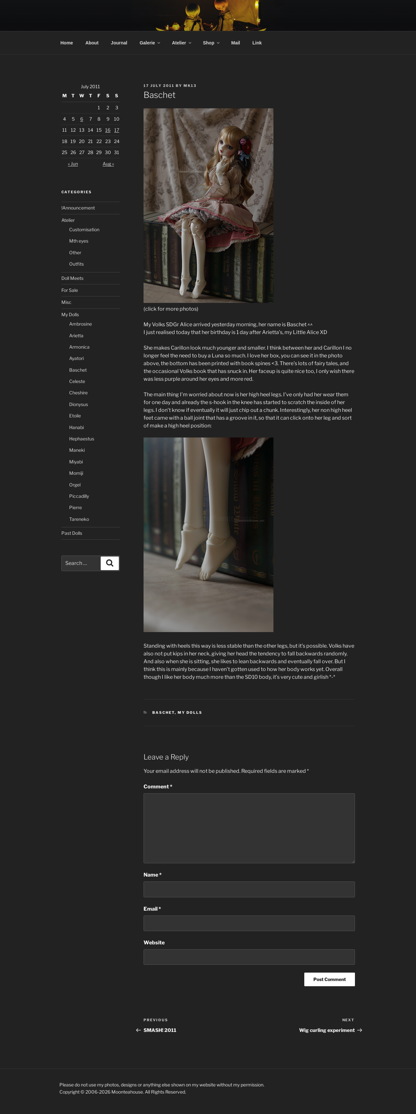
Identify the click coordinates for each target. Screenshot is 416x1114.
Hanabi (76, 427)
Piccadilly (79, 496)
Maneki (77, 450)
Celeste (77, 381)
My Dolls (190, 712)
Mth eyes (78, 241)
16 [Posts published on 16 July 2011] (107, 130)
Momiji (76, 473)
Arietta (76, 335)
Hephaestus (81, 438)
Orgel (75, 484)
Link (257, 42)
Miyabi (76, 461)
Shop (212, 42)
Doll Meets (72, 278)
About (91, 42)
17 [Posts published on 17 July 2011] (116, 130)
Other (75, 252)
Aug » (108, 163)
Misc (66, 302)
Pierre (75, 507)
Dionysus (78, 404)
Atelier (182, 42)
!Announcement (78, 207)
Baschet (163, 712)
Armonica (79, 347)
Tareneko (79, 519)
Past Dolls (71, 533)
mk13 (189, 85)
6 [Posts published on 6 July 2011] (81, 119)
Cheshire (78, 392)
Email (152, 909)
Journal (119, 42)
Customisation (84, 229)
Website (154, 943)
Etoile (75, 415)
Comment (158, 787)
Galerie (150, 42)
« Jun (73, 163)
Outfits (76, 264)
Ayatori (76, 358)
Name (153, 875)
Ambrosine (80, 324)
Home (66, 42)
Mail (235, 42)
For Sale (69, 290)
